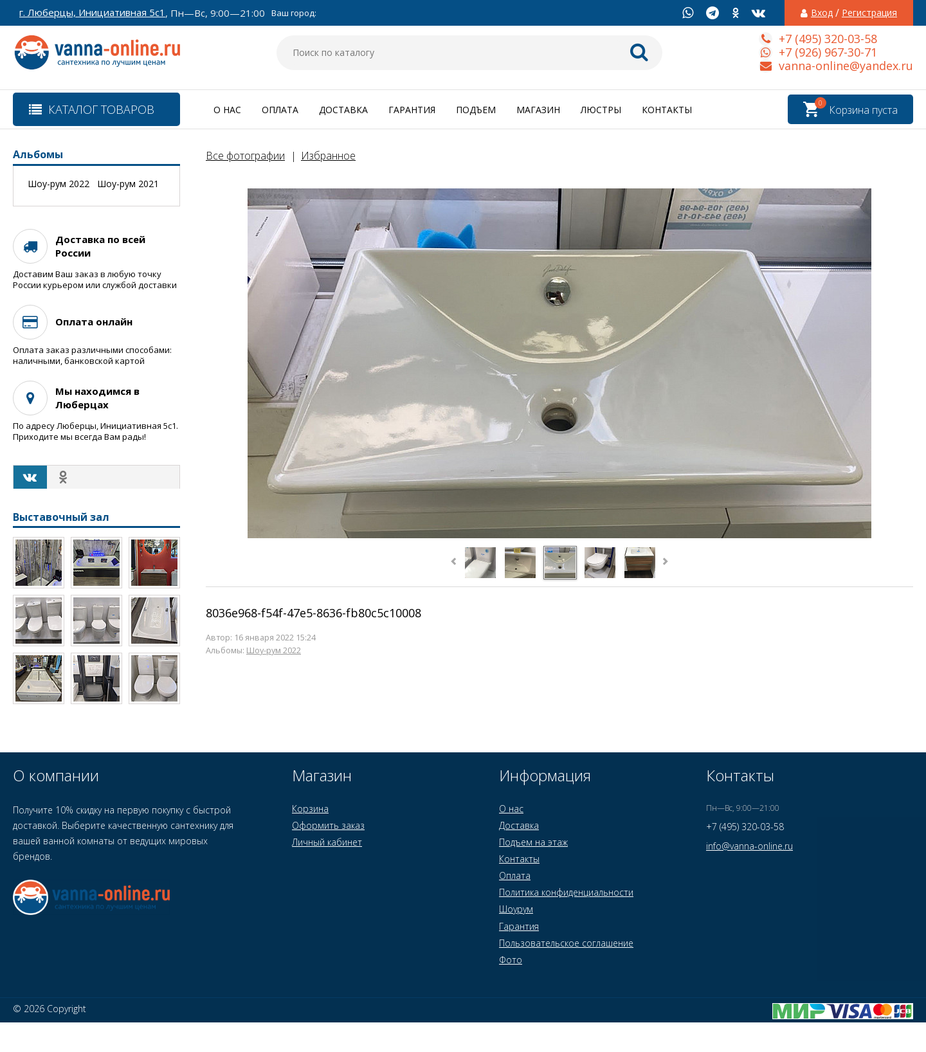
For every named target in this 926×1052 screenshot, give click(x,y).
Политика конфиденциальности (566, 892)
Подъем (476, 110)
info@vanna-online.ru (749, 846)
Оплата (280, 110)
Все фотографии (245, 156)
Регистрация (869, 13)
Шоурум (516, 909)
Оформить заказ (328, 825)
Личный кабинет (327, 842)
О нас (227, 110)
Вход (822, 13)
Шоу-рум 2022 (273, 650)
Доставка (343, 110)
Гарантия (411, 110)
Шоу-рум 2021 (128, 184)
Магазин (538, 110)
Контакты (667, 110)
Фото (510, 960)
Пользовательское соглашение (566, 943)
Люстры (601, 110)
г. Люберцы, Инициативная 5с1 (92, 12)
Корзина (310, 809)
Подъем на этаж (533, 842)
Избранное (328, 156)
